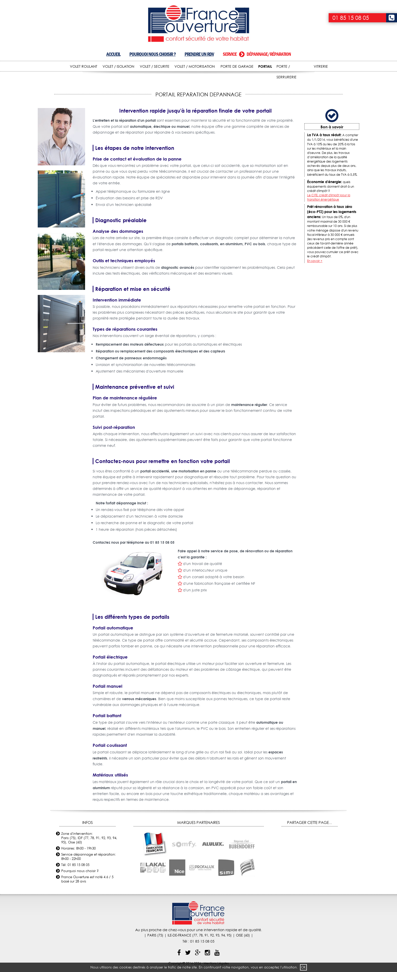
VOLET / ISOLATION (118, 66)
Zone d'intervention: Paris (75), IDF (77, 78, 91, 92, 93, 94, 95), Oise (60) (89, 837)
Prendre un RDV (199, 54)
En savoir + (314, 261)
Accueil (113, 54)
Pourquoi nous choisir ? (152, 54)
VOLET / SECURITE (154, 66)
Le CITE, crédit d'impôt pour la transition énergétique (328, 197)
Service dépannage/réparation (257, 54)
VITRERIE (321, 66)
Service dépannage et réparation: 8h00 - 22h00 (88, 856)
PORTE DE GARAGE (237, 66)
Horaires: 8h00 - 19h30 (78, 848)
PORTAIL (265, 66)
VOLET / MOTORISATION (194, 66)
